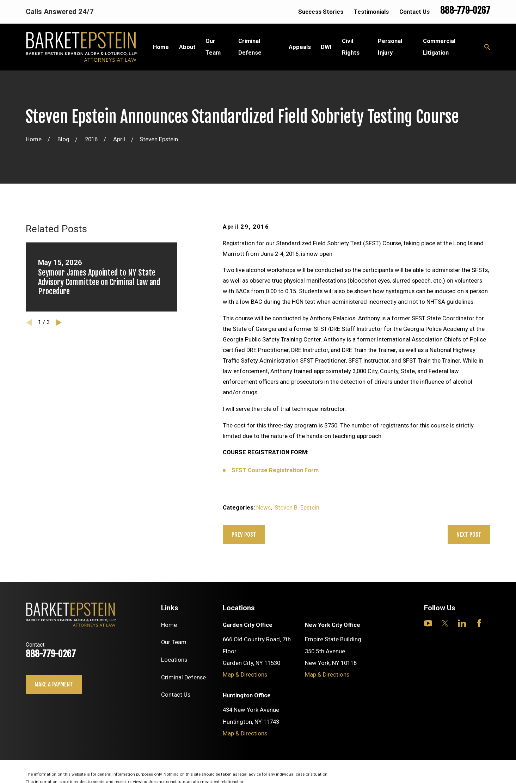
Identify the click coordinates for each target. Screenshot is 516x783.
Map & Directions (245, 674)
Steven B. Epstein (297, 507)
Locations (174, 659)
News (263, 507)
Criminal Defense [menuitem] (250, 47)
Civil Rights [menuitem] (351, 47)
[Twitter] (445, 623)
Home (169, 625)
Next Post (468, 534)
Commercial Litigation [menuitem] (439, 47)
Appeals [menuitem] (300, 47)
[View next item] (59, 322)
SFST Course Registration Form (275, 470)
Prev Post (244, 534)
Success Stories (320, 11)
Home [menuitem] (161, 47)
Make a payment (54, 684)
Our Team (173, 642)
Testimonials (371, 11)
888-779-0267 (465, 10)
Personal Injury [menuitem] (390, 47)
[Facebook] (479, 623)
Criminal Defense (183, 677)
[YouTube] (428, 623)
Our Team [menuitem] (213, 47)
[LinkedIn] (462, 623)
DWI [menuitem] (326, 47)
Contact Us (414, 11)
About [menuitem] (187, 47)
